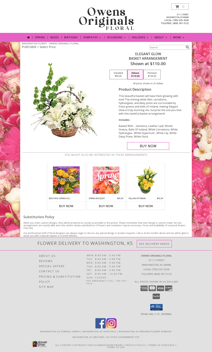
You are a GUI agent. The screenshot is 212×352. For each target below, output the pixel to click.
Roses (54, 37)
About (161, 37)
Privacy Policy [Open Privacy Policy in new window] (135, 344)
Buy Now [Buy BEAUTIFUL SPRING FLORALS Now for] (66, 206)
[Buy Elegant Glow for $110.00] (148, 146)
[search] (187, 47)
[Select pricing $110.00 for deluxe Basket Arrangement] (135, 74)
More (179, 37)
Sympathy (92, 37)
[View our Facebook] (100, 327)
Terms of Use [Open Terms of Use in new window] (116, 347)
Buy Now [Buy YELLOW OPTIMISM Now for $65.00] (146, 206)
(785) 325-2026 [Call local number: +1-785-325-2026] (181, 20)
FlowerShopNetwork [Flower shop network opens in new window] (108, 344)
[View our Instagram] (111, 327)
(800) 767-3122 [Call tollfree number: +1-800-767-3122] (181, 23)
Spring (40, 37)
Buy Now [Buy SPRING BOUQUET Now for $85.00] (106, 206)
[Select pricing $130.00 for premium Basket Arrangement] (152, 74)
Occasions (116, 37)
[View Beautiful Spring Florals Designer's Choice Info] (66, 180)
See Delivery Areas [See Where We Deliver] (154, 244)
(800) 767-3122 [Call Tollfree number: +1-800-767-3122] (163, 273)
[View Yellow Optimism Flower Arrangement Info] (145, 180)
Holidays (140, 37)
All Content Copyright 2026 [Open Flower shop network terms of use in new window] (74, 344)
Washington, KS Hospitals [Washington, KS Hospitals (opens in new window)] (99, 331)
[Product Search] (167, 47)
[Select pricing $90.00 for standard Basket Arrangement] (118, 74)
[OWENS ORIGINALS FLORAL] (106, 18)
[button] (180, 7)
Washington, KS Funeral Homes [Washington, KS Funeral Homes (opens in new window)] (60, 331)
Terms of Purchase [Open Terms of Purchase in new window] (161, 344)
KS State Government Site (123, 336)
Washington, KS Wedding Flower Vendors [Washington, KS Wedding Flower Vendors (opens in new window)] (145, 331)
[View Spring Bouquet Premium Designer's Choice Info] (106, 180)
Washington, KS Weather (88, 336)
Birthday (71, 37)
